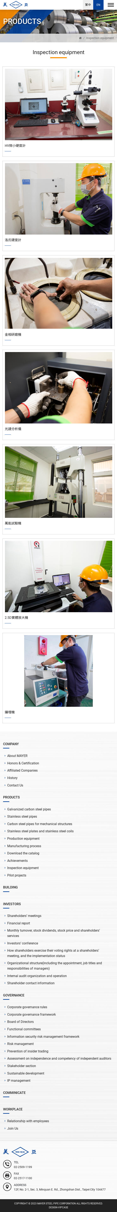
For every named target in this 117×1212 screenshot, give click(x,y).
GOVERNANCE (13, 995)
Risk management (20, 1044)
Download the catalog (23, 853)
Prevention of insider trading (27, 1051)
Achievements (17, 861)
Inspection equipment (100, 38)
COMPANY (11, 744)
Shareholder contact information (31, 983)
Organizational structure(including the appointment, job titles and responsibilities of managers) (54, 965)
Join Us (12, 1128)
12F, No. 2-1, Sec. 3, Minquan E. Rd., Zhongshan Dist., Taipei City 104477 (60, 1189)
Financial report (18, 923)
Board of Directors (20, 1022)
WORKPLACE (13, 1109)
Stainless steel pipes (22, 816)
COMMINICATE (14, 1093)
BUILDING (10, 887)
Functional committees (24, 1029)
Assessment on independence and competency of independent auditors (59, 1058)
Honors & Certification (23, 763)
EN (98, 4)
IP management (18, 1081)
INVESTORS (12, 904)
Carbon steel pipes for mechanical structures (39, 824)
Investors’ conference (22, 943)
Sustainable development (25, 1073)
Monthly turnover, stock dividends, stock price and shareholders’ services (53, 933)
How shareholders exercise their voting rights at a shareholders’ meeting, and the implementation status (53, 953)
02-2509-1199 (23, 1167)
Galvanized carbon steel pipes (29, 809)
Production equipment (23, 839)
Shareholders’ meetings (24, 916)
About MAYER (17, 756)
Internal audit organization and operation (37, 976)
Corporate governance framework (31, 1014)
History (12, 778)
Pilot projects (16, 875)
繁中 (88, 4)
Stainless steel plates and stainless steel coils (40, 831)
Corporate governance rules (27, 1007)
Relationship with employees (28, 1121)
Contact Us (15, 785)
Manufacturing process (24, 846)
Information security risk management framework (43, 1037)
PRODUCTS (11, 797)
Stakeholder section (21, 1066)
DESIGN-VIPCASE (58, 1207)
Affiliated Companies (22, 770)
